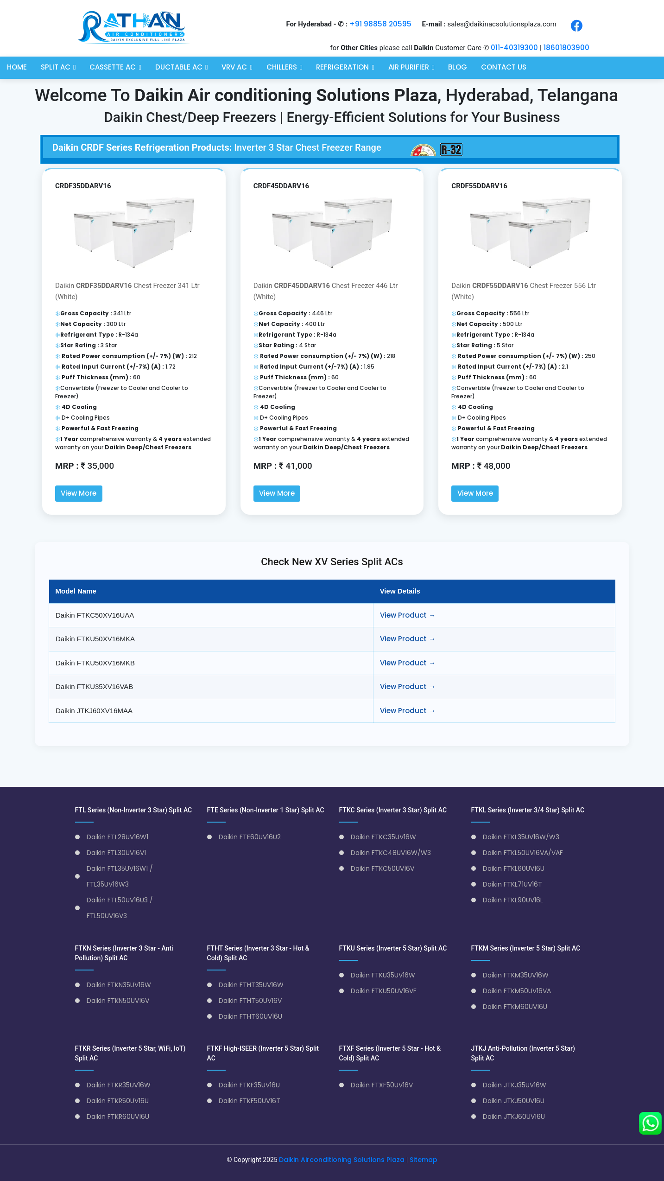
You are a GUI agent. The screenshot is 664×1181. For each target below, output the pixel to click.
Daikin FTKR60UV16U (118, 1116)
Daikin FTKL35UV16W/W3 (521, 836)
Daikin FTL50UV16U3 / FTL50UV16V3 (120, 907)
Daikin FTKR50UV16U (118, 1100)
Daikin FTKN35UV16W (119, 984)
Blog (457, 66)
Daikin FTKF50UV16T (249, 1100)
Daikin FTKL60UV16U (513, 868)
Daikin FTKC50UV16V (382, 868)
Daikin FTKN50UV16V (118, 1000)
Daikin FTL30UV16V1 (116, 852)
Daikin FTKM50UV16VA (517, 990)
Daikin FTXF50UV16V (382, 1084)
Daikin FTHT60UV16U (250, 1016)
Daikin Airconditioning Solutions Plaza (342, 1159)
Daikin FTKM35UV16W (516, 974)
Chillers (281, 66)
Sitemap (423, 1159)
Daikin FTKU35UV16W (383, 974)
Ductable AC (178, 66)
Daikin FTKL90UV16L (513, 899)
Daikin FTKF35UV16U (249, 1084)
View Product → (408, 614)
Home (17, 66)
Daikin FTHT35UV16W (251, 984)
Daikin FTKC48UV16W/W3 (391, 852)
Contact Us (503, 66)
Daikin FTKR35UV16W (119, 1084)
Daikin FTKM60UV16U (515, 1006)
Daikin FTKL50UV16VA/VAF (523, 852)
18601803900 (566, 47)
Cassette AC (112, 66)
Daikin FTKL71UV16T (512, 883)
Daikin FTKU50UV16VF (384, 990)
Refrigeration (342, 66)
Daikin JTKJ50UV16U (513, 1100)
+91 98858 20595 (380, 24)
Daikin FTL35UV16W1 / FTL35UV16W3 (120, 875)
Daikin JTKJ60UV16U (514, 1116)
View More (78, 493)
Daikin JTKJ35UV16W (514, 1084)
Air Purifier (408, 66)
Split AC (55, 66)
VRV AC (234, 66)
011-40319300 (514, 47)
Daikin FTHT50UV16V (250, 1000)
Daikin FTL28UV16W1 (117, 836)
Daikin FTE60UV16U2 (250, 836)
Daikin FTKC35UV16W (383, 836)
